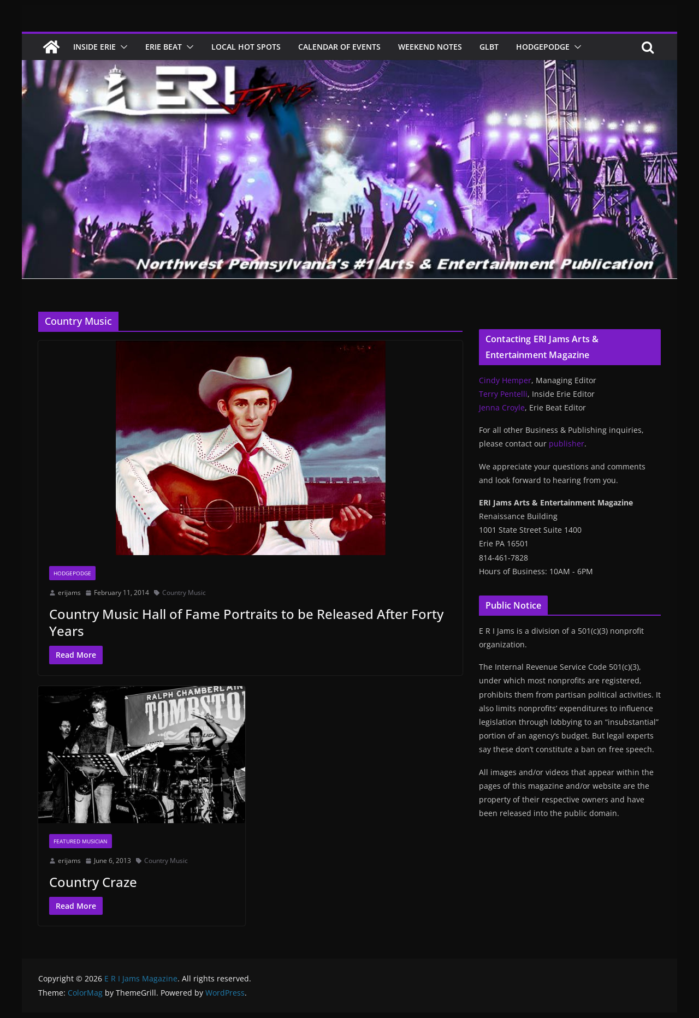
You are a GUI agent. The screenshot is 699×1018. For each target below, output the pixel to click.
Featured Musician (81, 841)
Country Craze (93, 882)
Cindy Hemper (505, 380)
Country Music (184, 592)
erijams (69, 592)
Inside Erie (94, 46)
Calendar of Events (339, 46)
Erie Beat (163, 46)
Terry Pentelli (503, 394)
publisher (566, 443)
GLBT (489, 46)
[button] (122, 47)
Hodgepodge (543, 46)
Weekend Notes (430, 46)
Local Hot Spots (246, 46)
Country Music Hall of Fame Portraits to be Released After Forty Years (246, 622)
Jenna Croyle (502, 407)
